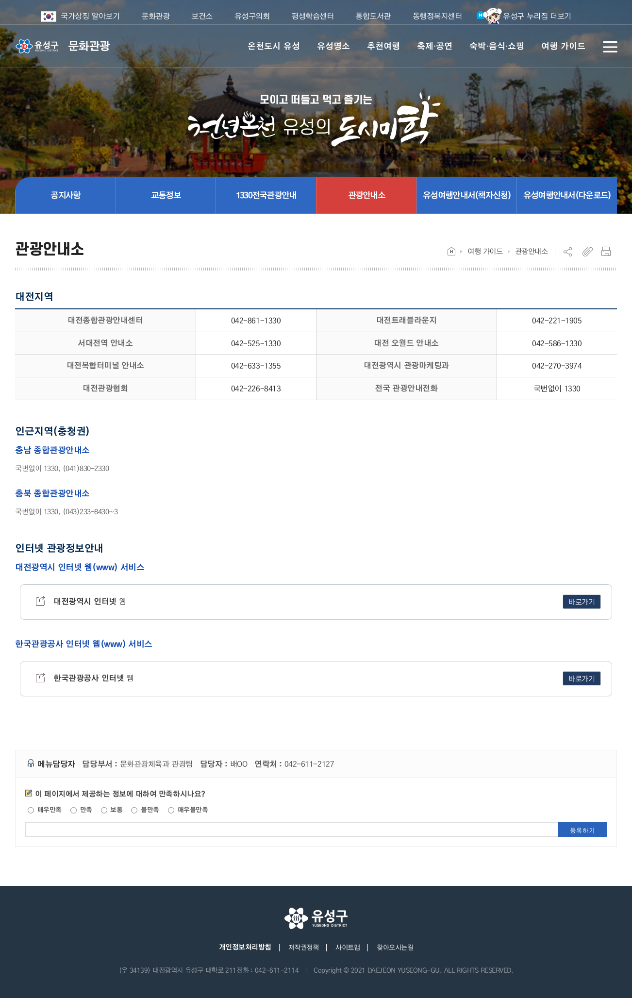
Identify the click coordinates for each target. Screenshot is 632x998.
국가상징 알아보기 (86, 16)
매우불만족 (188, 809)
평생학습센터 (312, 15)
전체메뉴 (610, 46)
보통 (112, 809)
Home (451, 251)
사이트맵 (347, 947)
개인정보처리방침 (245, 947)
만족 (81, 809)
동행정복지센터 (437, 15)
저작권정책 (303, 947)
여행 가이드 (484, 251)
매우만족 (45, 809)
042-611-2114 (277, 970)
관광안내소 (531, 251)
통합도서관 (373, 15)
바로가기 (581, 601)
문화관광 (155, 15)
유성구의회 (252, 15)
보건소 (202, 15)
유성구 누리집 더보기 (523, 16)
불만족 (145, 809)
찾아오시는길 (395, 947)
